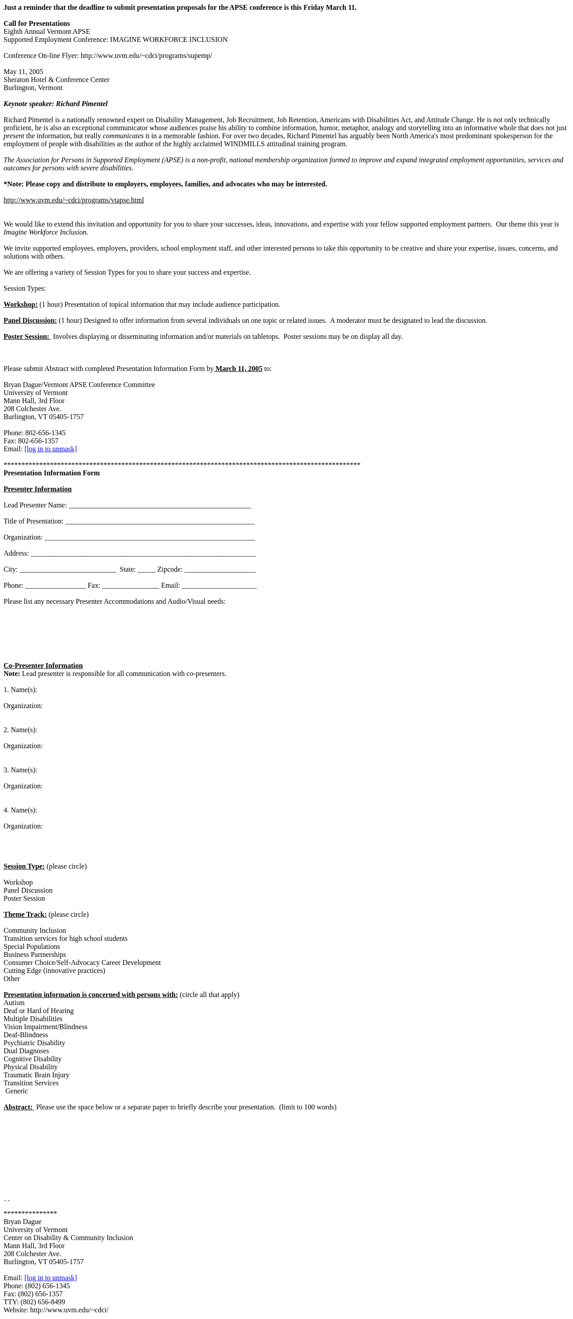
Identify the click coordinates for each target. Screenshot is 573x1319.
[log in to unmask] (51, 449)
